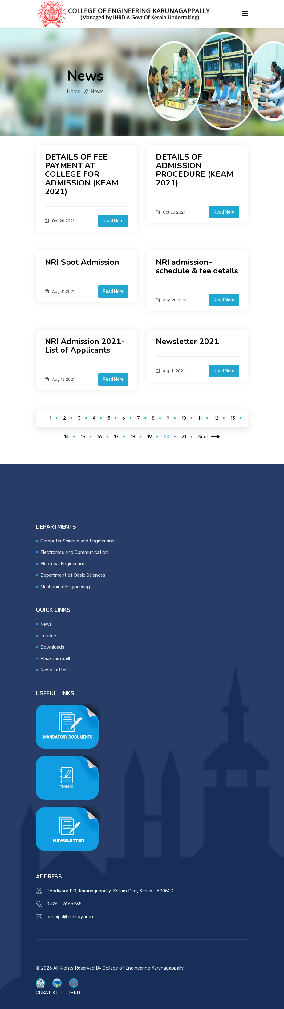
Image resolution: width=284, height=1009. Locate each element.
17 (116, 436)
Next (209, 436)
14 (66, 436)
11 (200, 418)
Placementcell (55, 658)
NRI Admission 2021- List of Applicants (85, 345)
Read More (113, 220)
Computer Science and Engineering (77, 541)
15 (83, 436)
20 (166, 436)
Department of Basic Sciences (72, 575)
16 (99, 436)
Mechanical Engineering (65, 586)
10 (183, 418)
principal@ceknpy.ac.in (70, 917)
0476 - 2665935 (64, 904)
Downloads (52, 647)
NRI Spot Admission (82, 262)
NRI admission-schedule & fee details (197, 266)
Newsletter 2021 (187, 341)
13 (232, 418)
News (46, 624)
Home (73, 91)
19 (149, 436)
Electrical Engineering (63, 564)
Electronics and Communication (74, 552)
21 (183, 436)
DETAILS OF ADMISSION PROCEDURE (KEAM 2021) (194, 170)
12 (216, 418)
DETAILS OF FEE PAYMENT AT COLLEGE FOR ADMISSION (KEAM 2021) (82, 174)
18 (133, 436)
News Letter (53, 670)
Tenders (49, 635)
